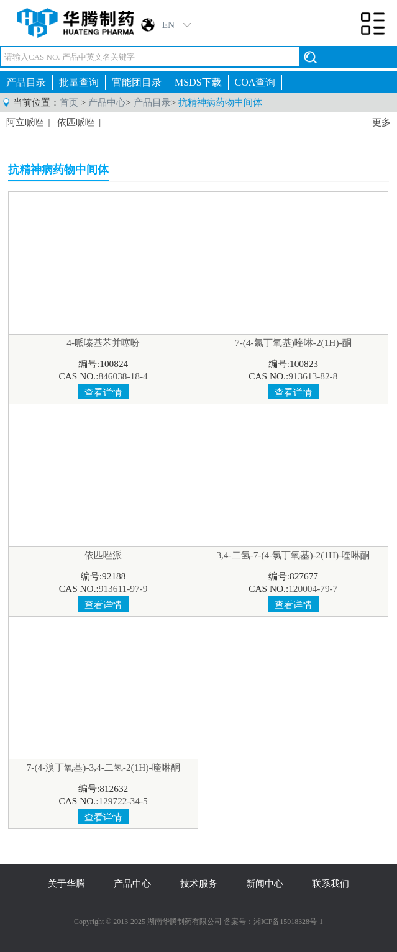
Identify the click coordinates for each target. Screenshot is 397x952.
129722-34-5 (122, 801)
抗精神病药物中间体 (220, 102)
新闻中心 (264, 883)
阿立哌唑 (24, 122)
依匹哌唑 (75, 122)
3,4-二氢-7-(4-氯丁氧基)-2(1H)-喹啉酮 (293, 555)
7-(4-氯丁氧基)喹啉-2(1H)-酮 (293, 342)
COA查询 (255, 82)
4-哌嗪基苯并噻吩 (103, 342)
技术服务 (198, 883)
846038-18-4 (122, 376)
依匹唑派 (103, 555)
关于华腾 (66, 883)
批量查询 (79, 82)
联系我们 (330, 883)
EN (168, 24)
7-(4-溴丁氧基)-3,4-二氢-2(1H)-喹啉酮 (103, 767)
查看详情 (103, 392)
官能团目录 (137, 82)
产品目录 (26, 82)
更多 (381, 122)
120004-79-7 (312, 588)
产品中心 (106, 102)
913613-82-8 (312, 376)
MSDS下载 (198, 82)
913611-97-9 (123, 588)
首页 (69, 102)
